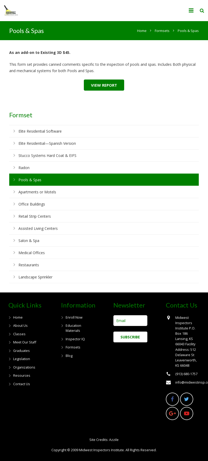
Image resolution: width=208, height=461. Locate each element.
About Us (20, 325)
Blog (69, 355)
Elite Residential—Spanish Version (47, 143)
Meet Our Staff (24, 342)
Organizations (24, 367)
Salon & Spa (28, 240)
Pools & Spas (29, 179)
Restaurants (28, 264)
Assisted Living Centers (38, 228)
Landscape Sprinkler (35, 277)
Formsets (73, 347)
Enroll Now (74, 317)
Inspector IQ (75, 339)
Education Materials (73, 328)
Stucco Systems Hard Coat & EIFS (47, 155)
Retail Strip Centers (34, 216)
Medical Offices (31, 252)
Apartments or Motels (37, 191)
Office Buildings (31, 204)
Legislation (21, 359)
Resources (21, 375)
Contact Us (21, 384)
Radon (24, 167)
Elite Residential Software (40, 131)
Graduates (21, 350)
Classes (19, 334)
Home (18, 317)
